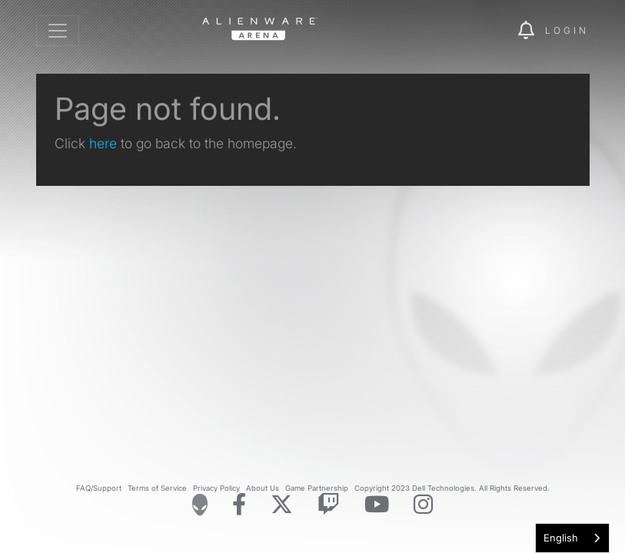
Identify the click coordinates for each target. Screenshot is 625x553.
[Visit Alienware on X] (281, 505)
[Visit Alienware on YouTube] (376, 505)
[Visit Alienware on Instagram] (423, 505)
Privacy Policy (216, 488)
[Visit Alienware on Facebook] (239, 505)
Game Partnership (316, 488)
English (561, 537)
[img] (480, 30)
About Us (262, 488)
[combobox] (572, 538)
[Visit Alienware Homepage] (200, 504)
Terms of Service (157, 488)
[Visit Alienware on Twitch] (328, 505)
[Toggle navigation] (57, 30)
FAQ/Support (98, 488)
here (103, 143)
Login (567, 30)
